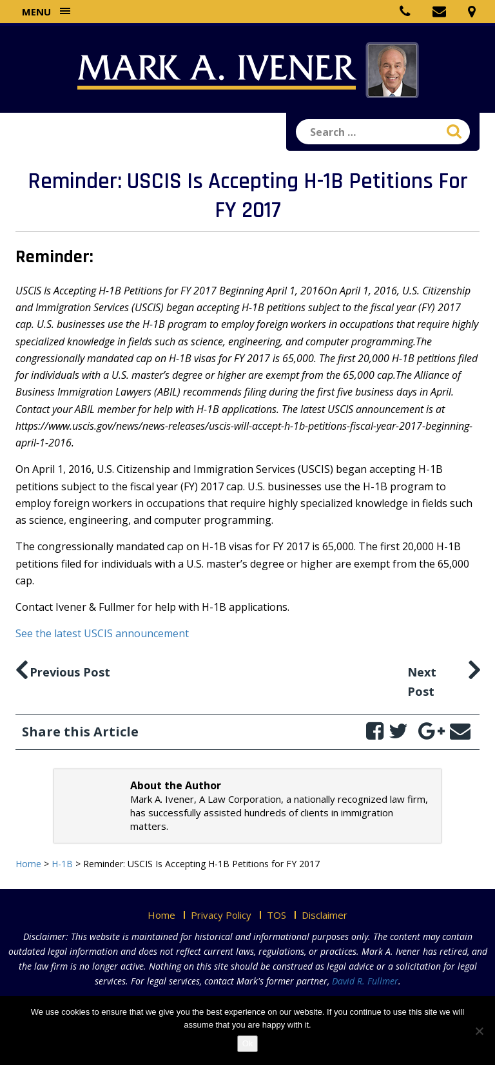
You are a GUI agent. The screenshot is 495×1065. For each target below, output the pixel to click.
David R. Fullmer (365, 981)
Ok (247, 1043)
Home (161, 914)
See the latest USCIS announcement (102, 633)
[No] (478, 1030)
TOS (276, 914)
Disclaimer (324, 914)
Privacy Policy (221, 914)
